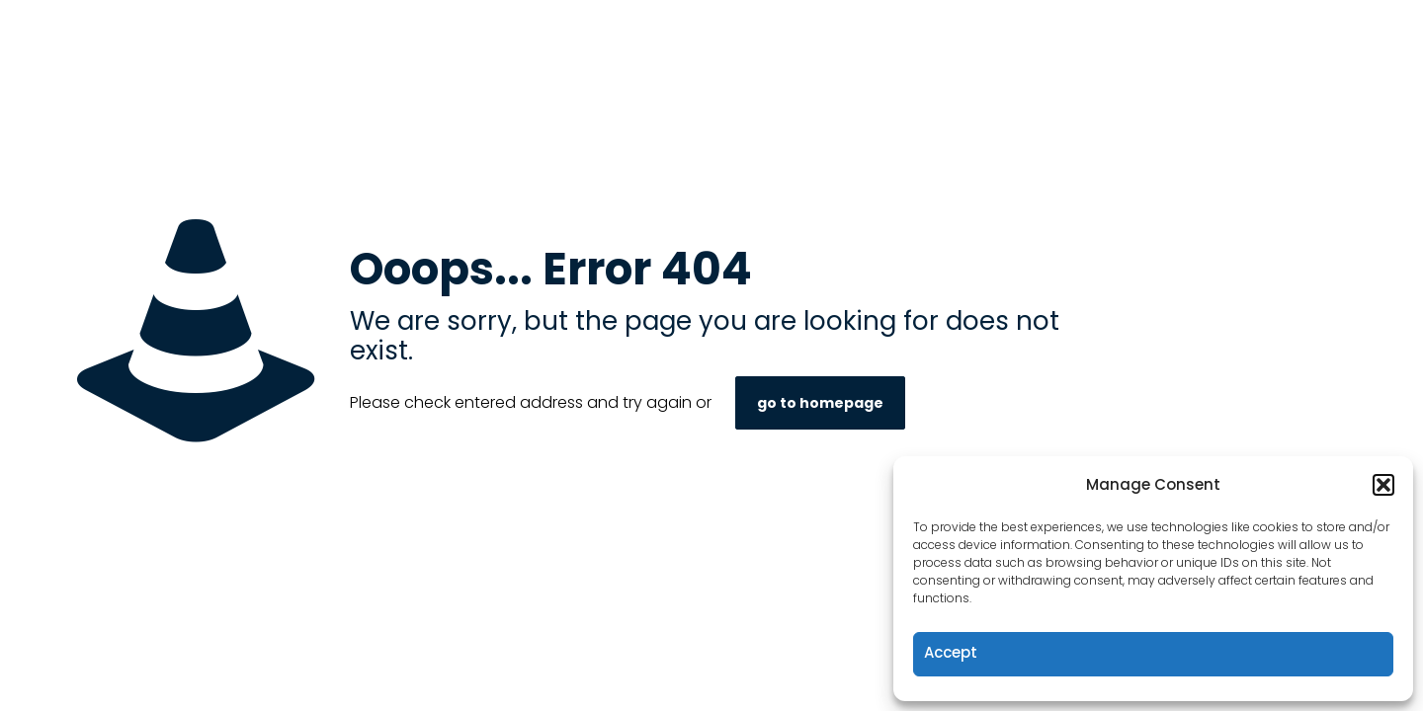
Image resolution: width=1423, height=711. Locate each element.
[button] (1383, 485)
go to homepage (820, 403)
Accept (950, 652)
